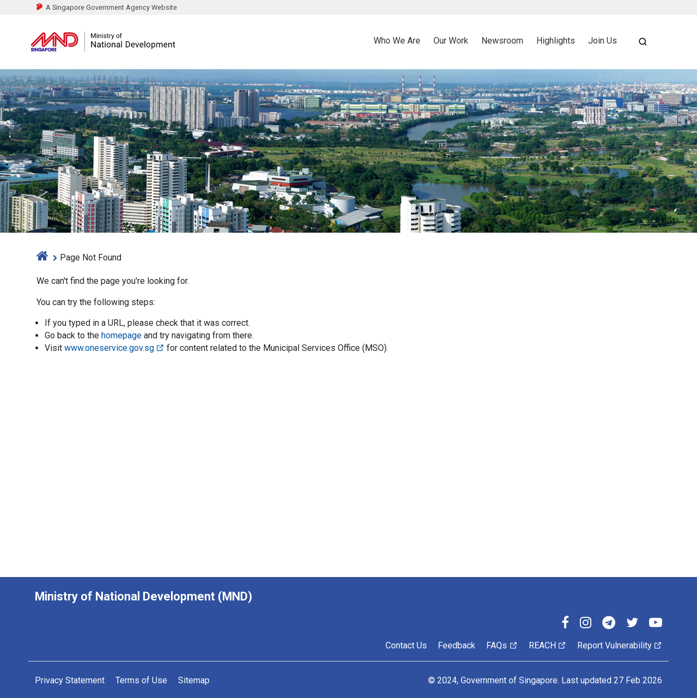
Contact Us (406, 645)
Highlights (555, 40)
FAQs (501, 645)
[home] (42, 257)
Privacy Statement (70, 680)
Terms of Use (141, 680)
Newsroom (502, 40)
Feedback (456, 645)
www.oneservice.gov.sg (114, 348)
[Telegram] (608, 624)
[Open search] (642, 42)
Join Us (602, 40)
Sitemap (194, 680)
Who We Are (397, 40)
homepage (121, 335)
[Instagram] (585, 624)
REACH (547, 645)
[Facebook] (565, 624)
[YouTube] (655, 624)
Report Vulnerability (619, 645)
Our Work (450, 40)
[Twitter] (632, 624)
